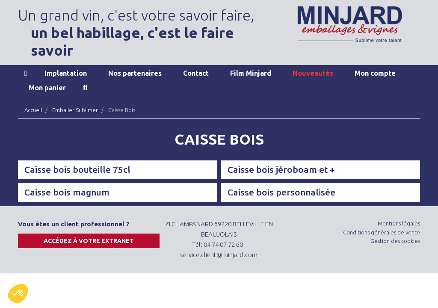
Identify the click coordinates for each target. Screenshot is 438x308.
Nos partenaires (135, 73)
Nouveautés (313, 73)
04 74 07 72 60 (223, 244)
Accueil (26, 73)
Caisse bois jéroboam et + (281, 169)
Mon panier (47, 88)
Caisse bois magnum (67, 192)
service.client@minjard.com (218, 254)
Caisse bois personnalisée (281, 192)
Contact (196, 73)
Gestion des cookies (395, 241)
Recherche (85, 87)
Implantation (65, 73)
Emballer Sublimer (75, 110)
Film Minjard (250, 73)
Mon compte (375, 73)
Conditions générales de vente (381, 232)
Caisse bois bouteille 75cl (77, 169)
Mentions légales (399, 223)
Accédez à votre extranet (89, 240)
